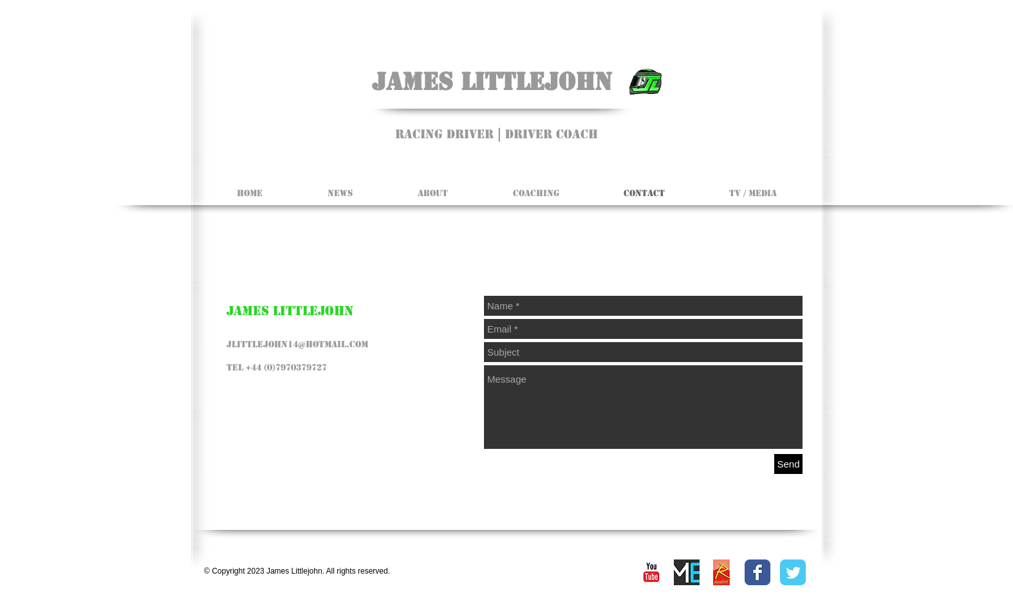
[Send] (788, 464)
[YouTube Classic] (651, 572)
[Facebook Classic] (757, 572)
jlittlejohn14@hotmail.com (297, 344)
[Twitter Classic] (793, 572)
